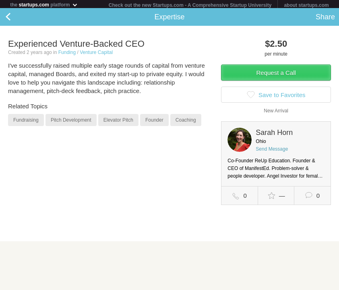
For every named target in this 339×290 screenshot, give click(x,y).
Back (16, 18)
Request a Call (276, 74)
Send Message (272, 150)
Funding (67, 54)
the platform (44, 4)
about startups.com (306, 5)
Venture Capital (96, 54)
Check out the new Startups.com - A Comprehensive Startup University (190, 5)
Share (325, 18)
